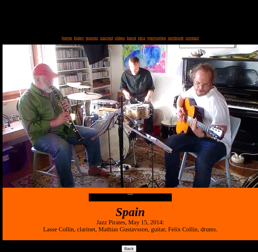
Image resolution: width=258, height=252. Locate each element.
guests (92, 38)
